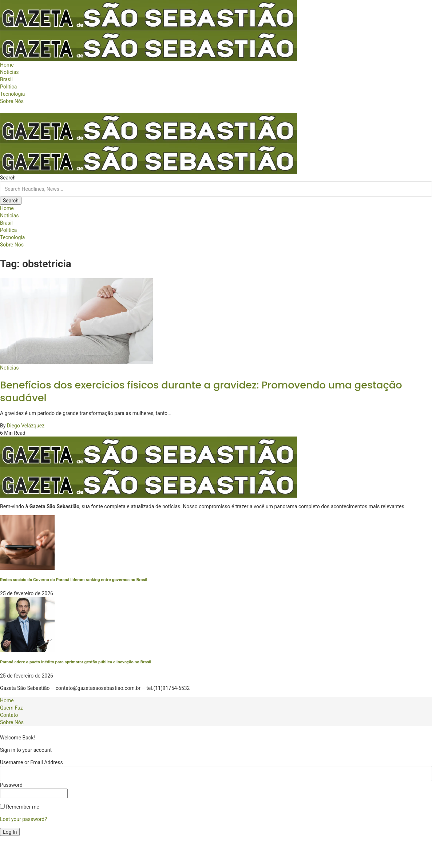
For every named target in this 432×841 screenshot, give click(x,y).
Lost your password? (23, 819)
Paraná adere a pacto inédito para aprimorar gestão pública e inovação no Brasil (75, 661)
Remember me (19, 807)
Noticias (9, 368)
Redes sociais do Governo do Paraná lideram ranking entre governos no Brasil (73, 579)
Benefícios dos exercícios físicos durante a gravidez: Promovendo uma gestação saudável (201, 391)
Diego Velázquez (25, 426)
